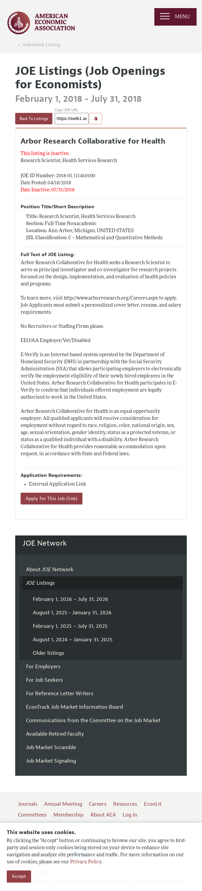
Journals (27, 804)
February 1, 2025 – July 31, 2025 (70, 626)
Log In (130, 814)
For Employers (43, 666)
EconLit (152, 804)
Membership (68, 814)
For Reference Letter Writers (59, 693)
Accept (19, 876)
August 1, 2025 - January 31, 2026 (72, 612)
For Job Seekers (44, 680)
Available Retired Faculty (55, 734)
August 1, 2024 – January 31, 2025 (72, 639)
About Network (49, 569)
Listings (40, 583)
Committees (32, 814)
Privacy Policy (85, 862)
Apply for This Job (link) (51, 498)
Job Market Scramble (51, 747)
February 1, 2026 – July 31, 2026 (70, 599)
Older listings (48, 653)
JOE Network (45, 543)
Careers (97, 804)
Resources (125, 804)
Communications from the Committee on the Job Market (93, 720)
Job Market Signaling (51, 761)
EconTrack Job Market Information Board (74, 707)
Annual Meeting (63, 804)
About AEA (103, 814)
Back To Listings (34, 118)
